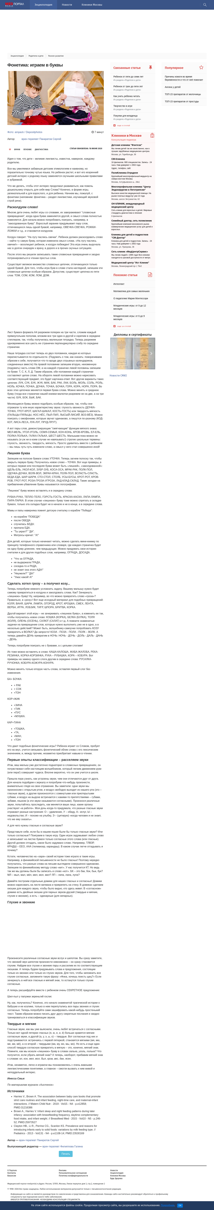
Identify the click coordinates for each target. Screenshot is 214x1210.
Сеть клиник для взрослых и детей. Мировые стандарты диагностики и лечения (131, 211)
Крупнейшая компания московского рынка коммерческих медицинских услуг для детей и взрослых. (132, 227)
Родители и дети (132, 80)
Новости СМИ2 (118, 375)
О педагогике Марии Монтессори (130, 298)
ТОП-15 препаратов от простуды (182, 101)
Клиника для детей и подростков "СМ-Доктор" (129, 236)
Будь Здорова (116, 1178)
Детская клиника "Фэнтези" (126, 145)
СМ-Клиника (118, 159)
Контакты (11, 1173)
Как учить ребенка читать (126, 96)
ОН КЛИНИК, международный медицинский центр (128, 205)
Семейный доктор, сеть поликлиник (131, 220)
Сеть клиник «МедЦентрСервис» (129, 251)
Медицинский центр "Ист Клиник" (130, 262)
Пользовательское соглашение (73, 1173)
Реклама (62, 1170)
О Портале (12, 1170)
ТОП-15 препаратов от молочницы (183, 94)
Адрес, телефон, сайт (121, 168)
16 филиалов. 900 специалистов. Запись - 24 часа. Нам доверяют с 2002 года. (131, 163)
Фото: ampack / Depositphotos (24, 132)
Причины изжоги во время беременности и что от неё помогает (184, 78)
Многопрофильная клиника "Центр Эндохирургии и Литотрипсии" (131, 188)
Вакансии (11, 1176)
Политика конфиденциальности (73, 1176)
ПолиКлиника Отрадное (124, 172)
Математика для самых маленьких (131, 291)
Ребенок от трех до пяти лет (128, 86)
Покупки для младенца (125, 115)
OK (180, 1205)
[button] (113, 353)
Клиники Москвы (92, 4)
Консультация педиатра (123, 139)
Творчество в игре (122, 106)
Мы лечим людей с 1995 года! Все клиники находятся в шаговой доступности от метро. (131, 256)
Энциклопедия (43, 4)
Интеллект (118, 284)
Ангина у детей (173, 87)
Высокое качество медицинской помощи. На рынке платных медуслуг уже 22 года (131, 194)
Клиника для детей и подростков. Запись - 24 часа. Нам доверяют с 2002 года (131, 242)
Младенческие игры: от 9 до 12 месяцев (129, 307)
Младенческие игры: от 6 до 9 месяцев (129, 317)
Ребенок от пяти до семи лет (128, 76)
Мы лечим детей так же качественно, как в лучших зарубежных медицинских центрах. (130, 149)
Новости (67, 4)
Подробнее (167, 1205)
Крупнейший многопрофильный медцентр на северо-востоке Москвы (131, 177)
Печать (66, 1153)
